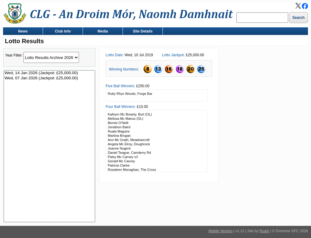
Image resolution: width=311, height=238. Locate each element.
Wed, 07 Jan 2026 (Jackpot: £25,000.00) (49, 78)
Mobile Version (221, 231)
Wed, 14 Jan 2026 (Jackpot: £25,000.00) (49, 73)
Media (101, 31)
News (21, 31)
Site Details (141, 31)
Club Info (61, 31)
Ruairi (264, 231)
